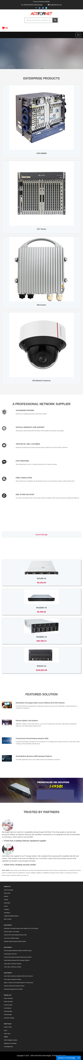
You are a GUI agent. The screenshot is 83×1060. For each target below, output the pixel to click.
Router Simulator (8, 998)
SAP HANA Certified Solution (11, 938)
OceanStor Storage (9, 1018)
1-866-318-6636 (28, 5)
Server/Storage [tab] (42, 535)
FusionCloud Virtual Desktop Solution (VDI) (32, 738)
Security (6, 899)
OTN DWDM (41, 153)
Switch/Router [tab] (41, 541)
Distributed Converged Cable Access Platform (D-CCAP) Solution (40, 703)
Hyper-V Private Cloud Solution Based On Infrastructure (18, 982)
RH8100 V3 (41, 666)
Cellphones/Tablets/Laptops (11, 916)
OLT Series (41, 229)
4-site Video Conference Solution (12, 967)
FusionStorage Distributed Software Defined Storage (17, 950)
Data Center (7, 893)
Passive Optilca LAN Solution (27, 721)
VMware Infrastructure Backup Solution (14, 985)
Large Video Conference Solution (12, 963)
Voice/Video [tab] (41, 553)
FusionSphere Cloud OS (10, 954)
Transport (6, 909)
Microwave (41, 305)
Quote (5, 1030)
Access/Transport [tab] (41, 547)
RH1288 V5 (41, 578)
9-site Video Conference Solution (12, 979)
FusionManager (8, 1011)
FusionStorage (8, 1014)
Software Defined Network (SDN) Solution (15, 941)
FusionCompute (8, 1005)
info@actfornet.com (56, 5)
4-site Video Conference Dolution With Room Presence (18, 976)
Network (6, 896)
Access (6, 906)
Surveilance (7, 912)
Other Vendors (7, 919)
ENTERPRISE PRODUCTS (41, 78)
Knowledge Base (8, 1046)
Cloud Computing (8, 890)
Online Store (7, 1033)
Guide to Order (8, 1027)
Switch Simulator (8, 1001)
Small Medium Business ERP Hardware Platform (34, 756)
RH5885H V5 (41, 637)
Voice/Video (7, 903)
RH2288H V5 (41, 608)
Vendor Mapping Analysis (10, 1040)
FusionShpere (7, 1008)
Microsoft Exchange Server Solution (13, 989)
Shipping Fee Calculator (10, 1043)
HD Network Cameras (41, 381)
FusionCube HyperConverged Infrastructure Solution (17, 957)
